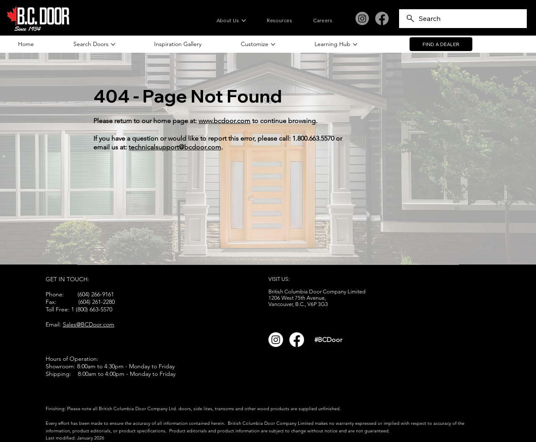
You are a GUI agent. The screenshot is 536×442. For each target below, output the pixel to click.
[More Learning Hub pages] (355, 44)
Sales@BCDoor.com (88, 324)
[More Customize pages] (273, 44)
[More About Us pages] (244, 20)
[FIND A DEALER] (441, 44)
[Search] (463, 18)
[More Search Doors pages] (113, 44)
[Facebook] (382, 18)
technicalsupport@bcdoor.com (175, 147)
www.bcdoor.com (224, 121)
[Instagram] (362, 18)
